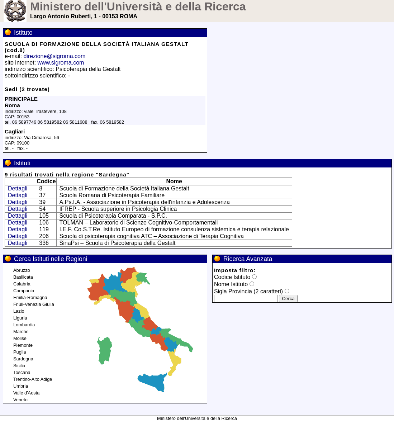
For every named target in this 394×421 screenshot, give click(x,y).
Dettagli (17, 188)
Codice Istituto (232, 277)
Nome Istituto (231, 284)
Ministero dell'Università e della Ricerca (138, 6)
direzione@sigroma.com (54, 56)
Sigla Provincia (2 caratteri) (248, 291)
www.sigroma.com (61, 63)
